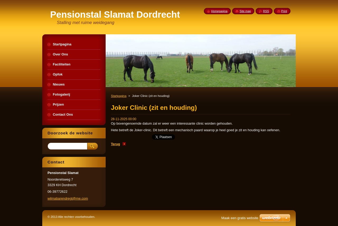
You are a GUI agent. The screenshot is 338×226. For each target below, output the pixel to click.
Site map (245, 11)
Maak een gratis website (239, 218)
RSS (266, 11)
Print (284, 11)
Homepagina (219, 11)
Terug (115, 144)
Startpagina (118, 95)
